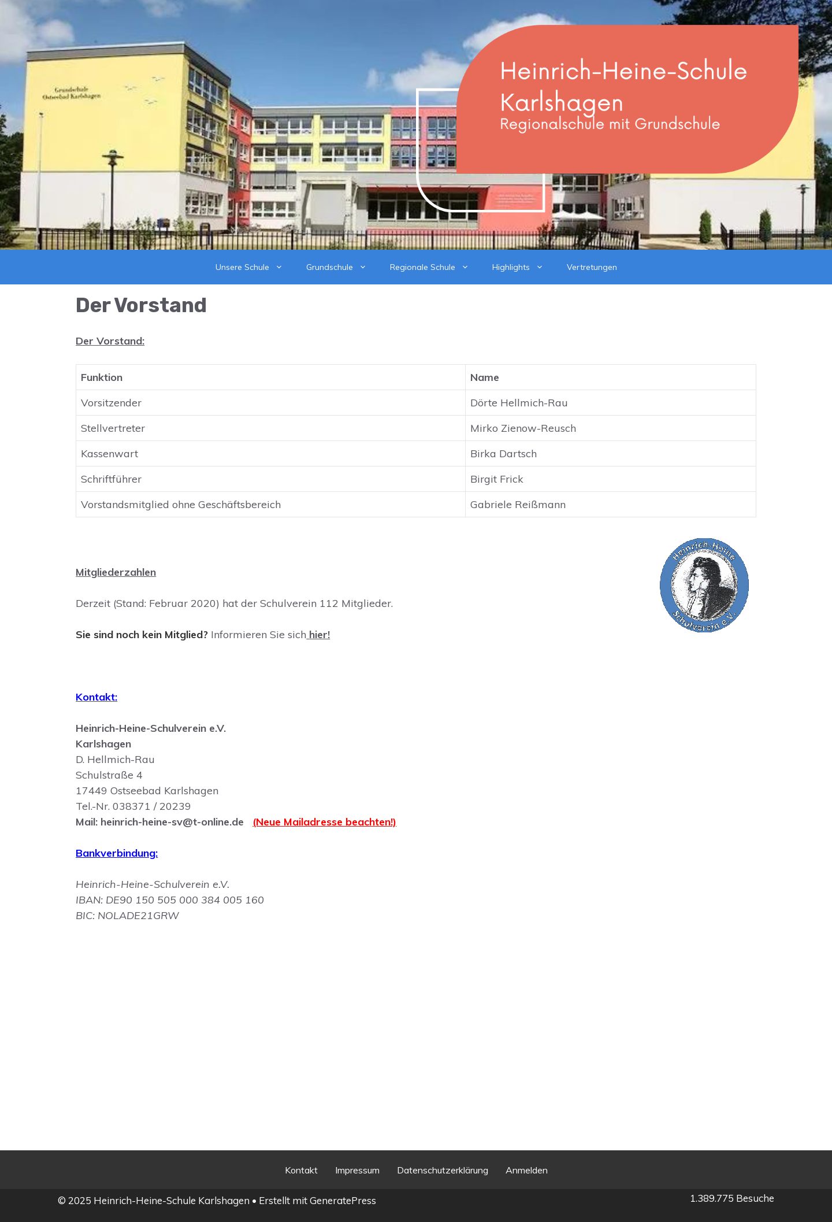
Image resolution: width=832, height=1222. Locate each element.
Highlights (523, 267)
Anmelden (527, 1170)
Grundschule (342, 267)
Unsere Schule (255, 267)
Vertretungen (592, 267)
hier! (319, 634)
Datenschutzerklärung (442, 1170)
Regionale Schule (435, 267)
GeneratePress (343, 1200)
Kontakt (301, 1170)
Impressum (357, 1170)
